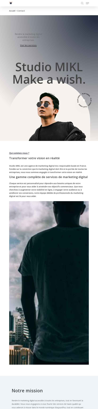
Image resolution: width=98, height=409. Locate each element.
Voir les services (28, 45)
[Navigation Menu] (87, 3)
